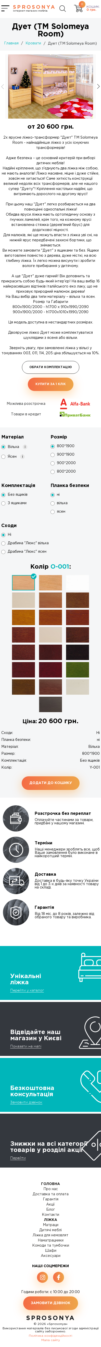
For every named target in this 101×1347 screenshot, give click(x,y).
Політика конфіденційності (50, 1335)
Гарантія (50, 1199)
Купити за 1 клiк (50, 384)
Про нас (50, 1189)
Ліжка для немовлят (50, 1235)
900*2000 (66, 463)
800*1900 (65, 446)
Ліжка (50, 1219)
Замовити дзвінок (26, 1102)
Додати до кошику (50, 783)
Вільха (17, 447)
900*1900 (65, 454)
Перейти (18, 1158)
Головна (50, 1184)
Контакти (50, 1214)
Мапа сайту (50, 1340)
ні (58, 494)
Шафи (50, 1250)
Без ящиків (18, 494)
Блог (50, 1209)
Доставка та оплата (51, 1194)
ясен (61, 511)
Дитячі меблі (50, 1230)
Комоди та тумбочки (50, 1245)
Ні (9, 534)
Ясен (16, 456)
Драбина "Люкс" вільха (28, 543)
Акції (50, 1204)
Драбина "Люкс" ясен (27, 551)
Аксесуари (50, 1255)
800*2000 (66, 471)
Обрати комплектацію (50, 367)
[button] (98, 86)
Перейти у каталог (27, 990)
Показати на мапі (25, 1046)
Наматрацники (51, 1240)
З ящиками (17, 503)
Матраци (50, 1225)
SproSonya (50, 1318)
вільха (62, 503)
